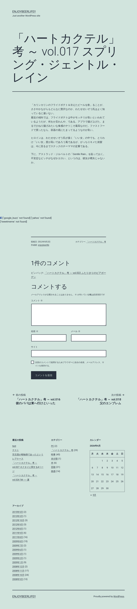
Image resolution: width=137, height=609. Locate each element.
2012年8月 (17, 528)
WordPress (118, 596)
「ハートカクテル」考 (96, 242)
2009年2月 (17, 558)
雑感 (53, 471)
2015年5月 (17, 512)
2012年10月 (18, 520)
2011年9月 (17, 533)
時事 (53, 454)
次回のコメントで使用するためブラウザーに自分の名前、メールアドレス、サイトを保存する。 (69, 364)
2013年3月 (17, 516)
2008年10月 (18, 575)
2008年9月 (17, 579)
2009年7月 (17, 545)
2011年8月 (17, 537)
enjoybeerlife (43, 245)
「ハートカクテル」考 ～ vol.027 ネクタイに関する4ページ (27, 467)
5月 (93, 495)
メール (75, 331)
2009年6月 (17, 549)
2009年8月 (17, 541)
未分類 (54, 458)
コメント (37, 300)
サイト (34, 347)
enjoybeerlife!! (24, 11)
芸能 (53, 467)
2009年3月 (17, 554)
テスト (15, 450)
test (14, 446)
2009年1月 (17, 562)
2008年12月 (18, 566)
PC (52, 446)
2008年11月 (18, 570)
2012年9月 (17, 524)
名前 (34, 331)
